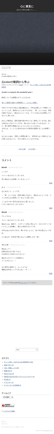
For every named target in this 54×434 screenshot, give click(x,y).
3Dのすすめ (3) (9, 374)
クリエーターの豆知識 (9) (12, 385)
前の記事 (22, 149)
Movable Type (48, 430)
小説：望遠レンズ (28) (11, 368)
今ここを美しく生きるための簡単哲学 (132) (18, 362)
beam (21, 85)
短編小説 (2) (8, 371)
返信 (50, 183)
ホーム (4, 74)
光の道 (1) (7, 379)
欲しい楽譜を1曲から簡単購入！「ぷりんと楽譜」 (20, 103)
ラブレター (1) (9, 382)
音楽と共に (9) (9, 365)
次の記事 (31, 149)
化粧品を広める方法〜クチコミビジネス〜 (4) (19, 376)
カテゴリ (4, 423)
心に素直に (27, 6)
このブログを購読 (9, 411)
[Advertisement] (27, 38)
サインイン (23, 283)
